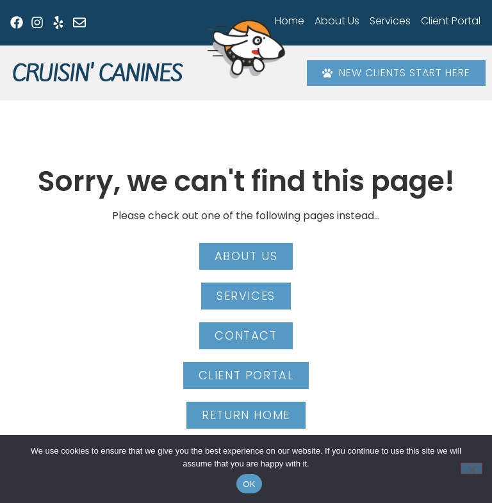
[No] (471, 468)
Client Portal (450, 20)
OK (249, 484)
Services (390, 20)
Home (289, 20)
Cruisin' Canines (97, 73)
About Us (337, 20)
